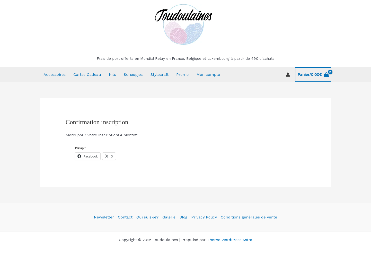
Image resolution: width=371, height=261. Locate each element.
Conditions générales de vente (249, 217)
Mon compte (208, 74)
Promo (182, 74)
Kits (112, 74)
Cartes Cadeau (87, 74)
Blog (183, 217)
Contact (125, 217)
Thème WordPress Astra (229, 239)
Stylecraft (159, 74)
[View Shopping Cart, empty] (313, 74)
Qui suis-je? (147, 217)
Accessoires (55, 74)
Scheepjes (133, 74)
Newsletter (104, 217)
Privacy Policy (204, 217)
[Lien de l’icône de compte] (288, 74)
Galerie (169, 217)
